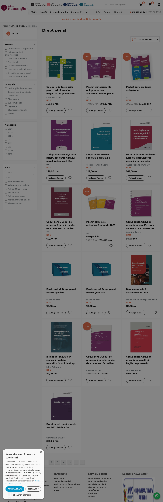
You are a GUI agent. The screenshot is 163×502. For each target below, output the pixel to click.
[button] (23, 495)
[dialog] (23, 474)
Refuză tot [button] (33, 489)
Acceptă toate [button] (15, 489)
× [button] (41, 452)
